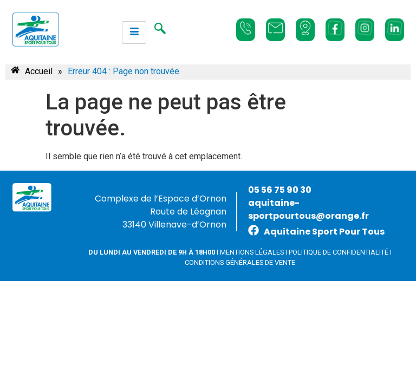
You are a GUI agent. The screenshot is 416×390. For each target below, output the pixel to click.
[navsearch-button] (160, 30)
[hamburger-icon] (134, 32)
